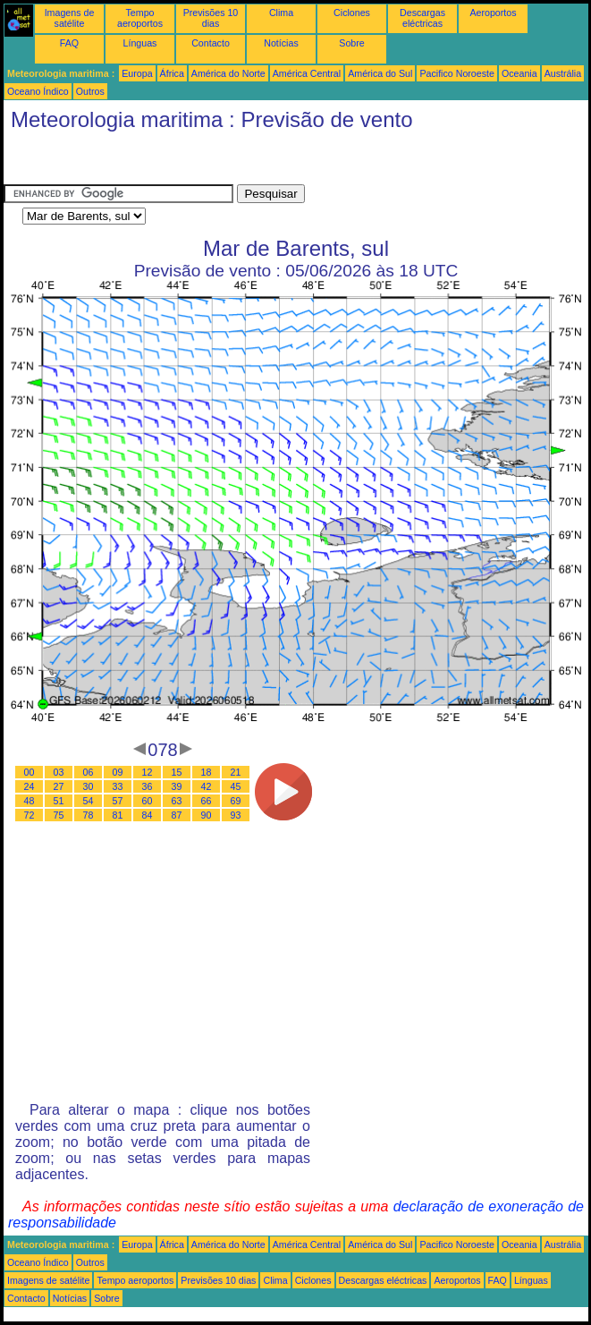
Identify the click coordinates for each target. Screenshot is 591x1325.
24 (29, 786)
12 (147, 772)
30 (88, 786)
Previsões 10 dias (211, 18)
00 (29, 772)
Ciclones (351, 12)
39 (177, 786)
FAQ (69, 43)
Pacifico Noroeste (456, 73)
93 (236, 815)
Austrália (563, 73)
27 (59, 786)
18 (206, 772)
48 (29, 800)
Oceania (519, 73)
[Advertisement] (147, 162)
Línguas (140, 43)
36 (147, 786)
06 (88, 772)
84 (147, 815)
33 (118, 786)
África (172, 73)
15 (177, 772)
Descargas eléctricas (422, 18)
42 (206, 786)
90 (206, 815)
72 (29, 815)
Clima (281, 12)
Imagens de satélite (70, 18)
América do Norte (228, 73)
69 (236, 800)
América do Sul (380, 73)
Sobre (351, 43)
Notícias (281, 43)
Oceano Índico (38, 91)
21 (236, 772)
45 (236, 786)
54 (88, 800)
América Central (307, 73)
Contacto (210, 43)
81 (118, 815)
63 (177, 800)
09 (118, 772)
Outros (90, 91)
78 (88, 815)
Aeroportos (492, 12)
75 (59, 815)
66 (206, 800)
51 (59, 800)
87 (177, 815)
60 (147, 800)
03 (59, 772)
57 (118, 800)
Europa (137, 73)
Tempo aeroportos (140, 18)
